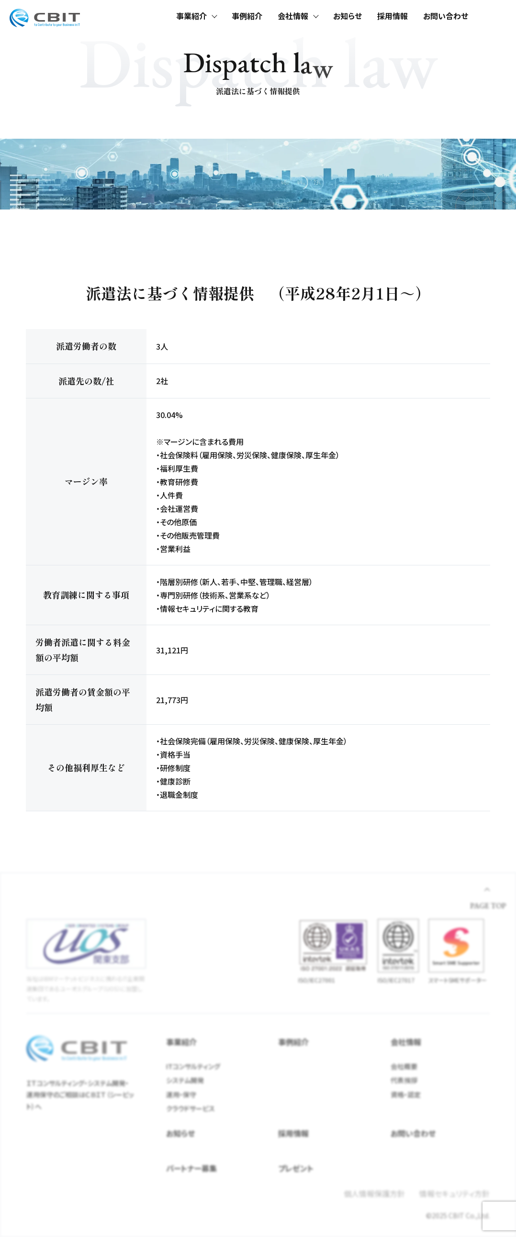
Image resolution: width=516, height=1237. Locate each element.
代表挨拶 (404, 1080)
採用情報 (392, 16)
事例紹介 (247, 16)
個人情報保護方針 (374, 1193)
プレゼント (296, 1168)
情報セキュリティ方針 (454, 1193)
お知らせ (347, 16)
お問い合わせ (445, 16)
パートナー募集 (191, 1168)
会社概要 (404, 1066)
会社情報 (293, 16)
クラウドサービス (190, 1108)
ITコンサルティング (193, 1066)
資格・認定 (406, 1094)
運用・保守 (181, 1094)
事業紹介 (191, 16)
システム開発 (185, 1080)
